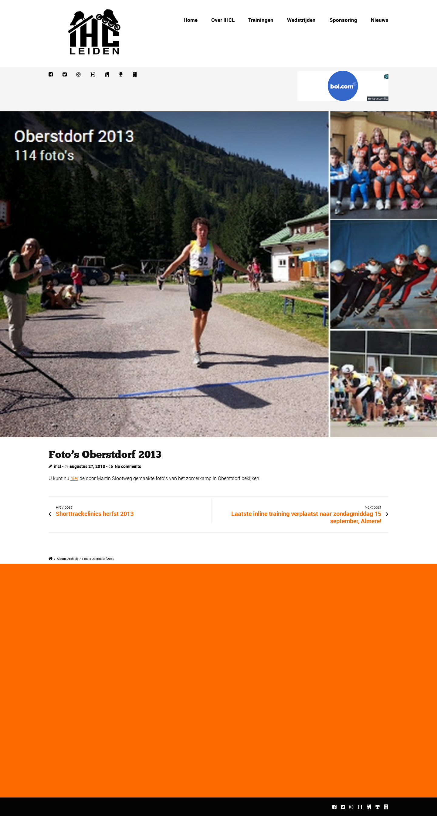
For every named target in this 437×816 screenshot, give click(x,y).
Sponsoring (343, 19)
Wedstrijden (301, 19)
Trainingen (260, 19)
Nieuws (379, 19)
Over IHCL (223, 19)
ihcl (57, 466)
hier (74, 478)
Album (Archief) (67, 559)
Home (191, 19)
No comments (128, 466)
